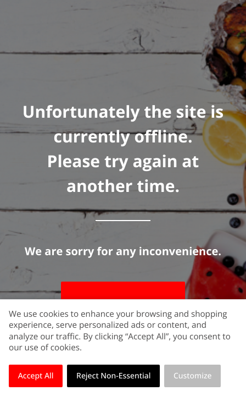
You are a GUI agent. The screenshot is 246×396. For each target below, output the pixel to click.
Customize (193, 376)
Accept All (36, 376)
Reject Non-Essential (113, 376)
